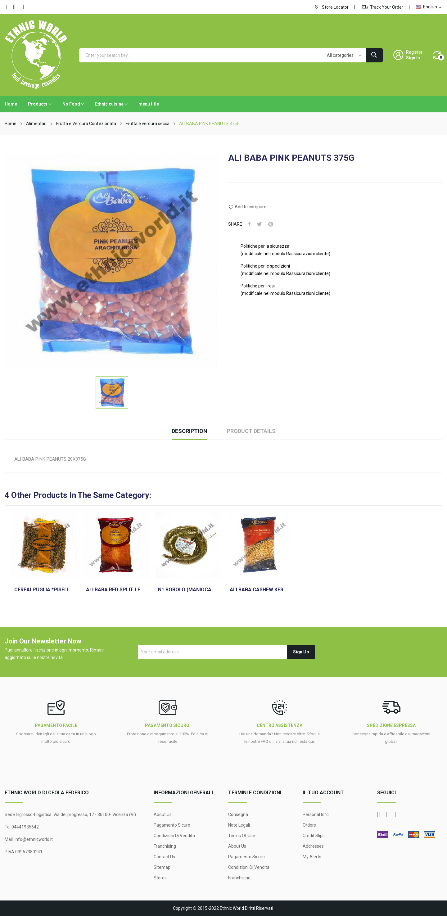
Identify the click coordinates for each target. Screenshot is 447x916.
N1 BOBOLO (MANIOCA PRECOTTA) (187, 590)
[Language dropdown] (429, 7)
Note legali (239, 825)
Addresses (313, 846)
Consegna (238, 814)
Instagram (23, 7)
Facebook (6, 7)
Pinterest (270, 224)
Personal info (316, 814)
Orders (309, 825)
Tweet (259, 224)
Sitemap (162, 867)
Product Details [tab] (251, 431)
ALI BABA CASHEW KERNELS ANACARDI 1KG (259, 590)
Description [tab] (189, 431)
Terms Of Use (241, 835)
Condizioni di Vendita (174, 835)
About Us (163, 814)
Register (414, 52)
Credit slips (314, 835)
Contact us (164, 856)
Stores (160, 877)
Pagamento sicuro (172, 825)
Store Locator (331, 7)
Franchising (165, 846)
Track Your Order (382, 7)
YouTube (14, 7)
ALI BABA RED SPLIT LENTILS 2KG (115, 590)
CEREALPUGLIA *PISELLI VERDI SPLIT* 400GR (44, 590)
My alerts (312, 856)
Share (249, 224)
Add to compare (247, 206)
